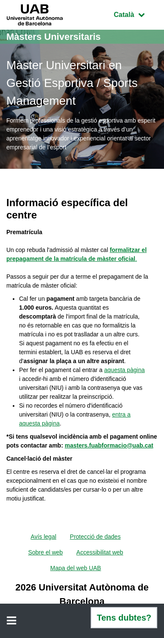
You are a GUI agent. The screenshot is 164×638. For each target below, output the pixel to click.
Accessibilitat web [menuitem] (99, 552)
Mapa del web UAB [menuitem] (75, 568)
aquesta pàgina (124, 370)
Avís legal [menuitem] (43, 536)
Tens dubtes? (124, 617)
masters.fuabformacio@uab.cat (109, 445)
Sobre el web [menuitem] (45, 552)
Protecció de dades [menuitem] (95, 536)
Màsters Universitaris (53, 36)
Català (136, 13)
